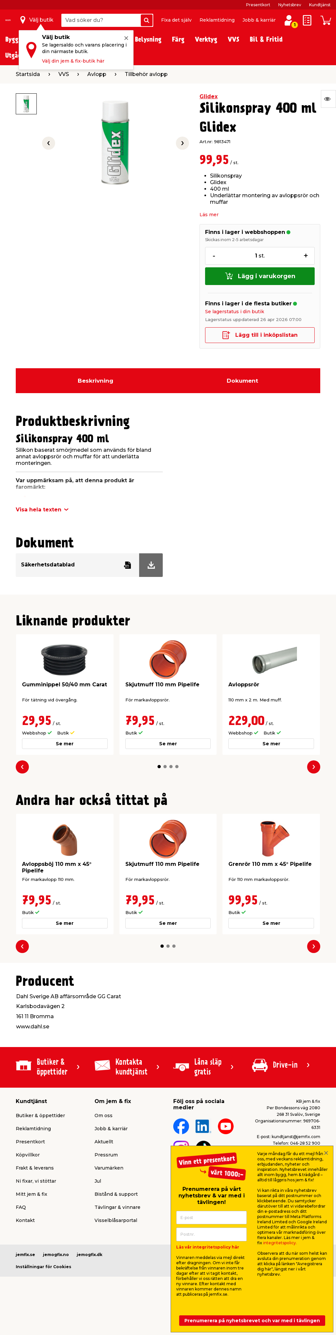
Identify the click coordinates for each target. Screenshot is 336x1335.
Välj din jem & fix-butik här (73, 61)
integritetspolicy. (280, 1242)
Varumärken (108, 1168)
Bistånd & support (116, 1194)
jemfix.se (25, 1254)
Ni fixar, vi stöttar (36, 1181)
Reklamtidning (217, 20)
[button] (159, 766)
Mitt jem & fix (31, 1194)
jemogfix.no (56, 1254)
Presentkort (258, 5)
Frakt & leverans (35, 1168)
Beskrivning (95, 380)
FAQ (21, 1207)
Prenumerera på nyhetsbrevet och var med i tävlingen (252, 1321)
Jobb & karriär (259, 20)
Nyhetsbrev (289, 5)
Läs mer (209, 215)
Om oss (103, 1115)
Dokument (242, 380)
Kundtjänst (320, 5)
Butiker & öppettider (40, 1115)
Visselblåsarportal (115, 1220)
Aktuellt (103, 1142)
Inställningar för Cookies (43, 1267)
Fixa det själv (176, 20)
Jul (97, 1181)
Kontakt (25, 1220)
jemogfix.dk (89, 1254)
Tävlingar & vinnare (117, 1207)
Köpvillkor (28, 1155)
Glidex (209, 96)
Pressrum (106, 1155)
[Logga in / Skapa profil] (289, 20)
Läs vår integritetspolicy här (207, 1247)
